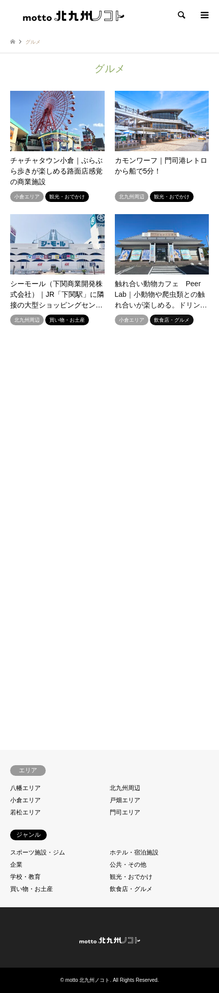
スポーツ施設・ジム (37, 852)
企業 (16, 864)
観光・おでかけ (131, 876)
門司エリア (125, 812)
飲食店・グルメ (131, 889)
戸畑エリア (125, 800)
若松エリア (25, 812)
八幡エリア (25, 788)
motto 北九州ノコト (88, 980)
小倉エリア (25, 800)
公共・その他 (128, 864)
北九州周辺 (125, 788)
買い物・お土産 (31, 889)
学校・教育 (25, 876)
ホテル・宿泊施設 (134, 852)
